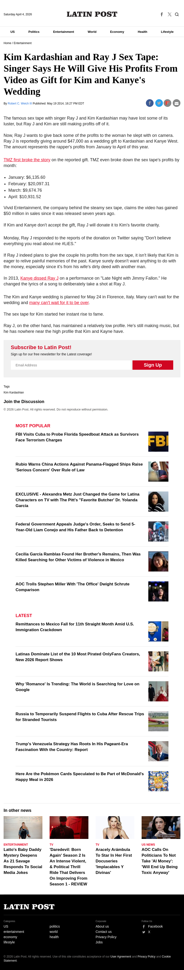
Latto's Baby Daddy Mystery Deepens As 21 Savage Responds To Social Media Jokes (23, 861)
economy (10, 937)
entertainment (14, 932)
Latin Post (92, 14)
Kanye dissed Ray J (39, 278)
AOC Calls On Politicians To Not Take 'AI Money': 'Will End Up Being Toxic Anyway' (160, 861)
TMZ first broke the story (27, 159)
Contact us (104, 932)
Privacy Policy (106, 937)
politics (55, 926)
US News (148, 844)
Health (142, 32)
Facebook (155, 926)
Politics (33, 32)
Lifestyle (167, 32)
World (92, 32)
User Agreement (120, 956)
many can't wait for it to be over (59, 302)
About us (102, 926)
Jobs (99, 942)
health (54, 937)
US (12, 32)
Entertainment (63, 32)
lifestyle (9, 942)
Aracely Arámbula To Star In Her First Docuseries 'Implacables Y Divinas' (114, 861)
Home (7, 43)
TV (51, 844)
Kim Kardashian (14, 392)
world (54, 932)
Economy (117, 32)
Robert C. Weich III (20, 103)
